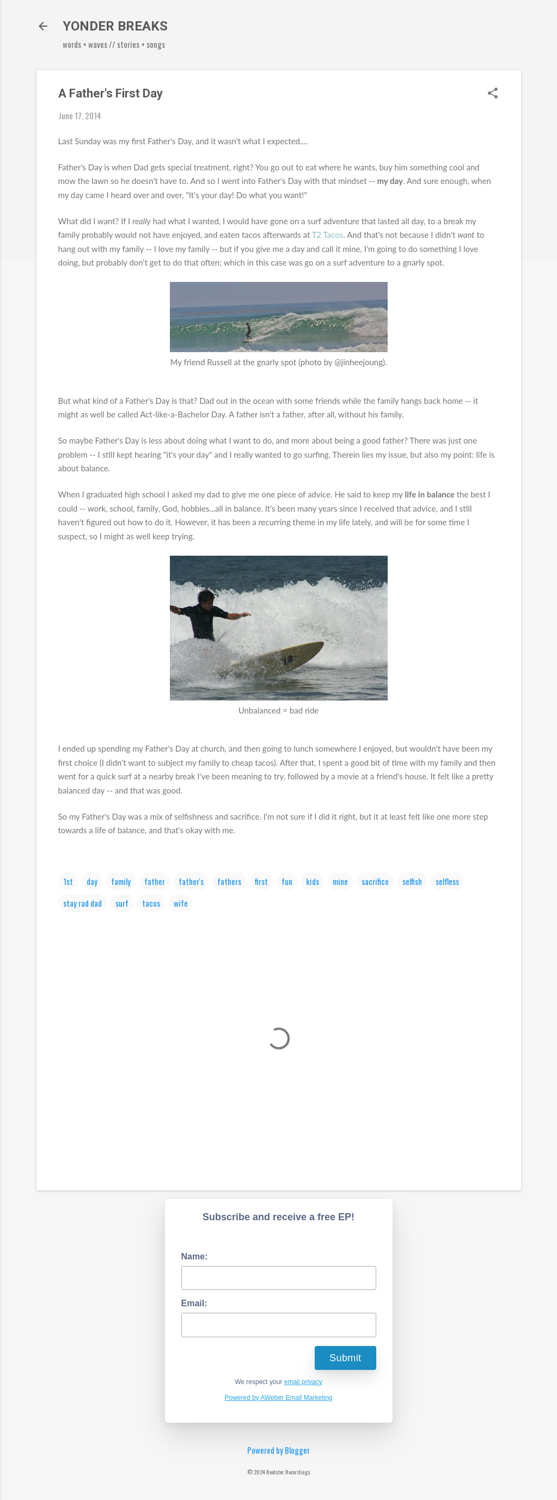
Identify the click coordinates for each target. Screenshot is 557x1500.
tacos (151, 903)
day (92, 881)
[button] (492, 94)
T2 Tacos (328, 234)
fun (286, 881)
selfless (447, 881)
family (121, 881)
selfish (412, 881)
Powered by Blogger (278, 1450)
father (154, 881)
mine (340, 881)
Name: (194, 1256)
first (261, 881)
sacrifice (375, 881)
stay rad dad (82, 903)
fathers (229, 881)
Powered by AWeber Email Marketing (278, 1397)
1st (68, 881)
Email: (194, 1303)
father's (191, 881)
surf (121, 903)
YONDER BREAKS (115, 26)
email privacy (303, 1382)
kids (312, 881)
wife (181, 903)
